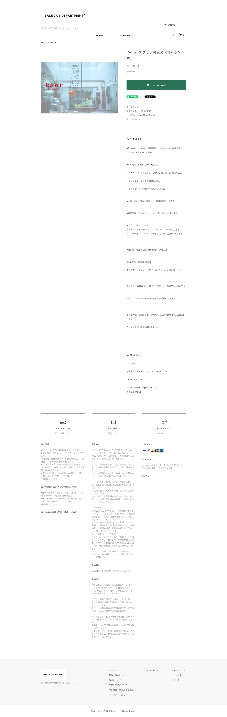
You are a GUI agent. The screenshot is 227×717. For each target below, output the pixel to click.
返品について (133, 107)
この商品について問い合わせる (141, 115)
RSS (149, 670)
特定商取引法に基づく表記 (139, 111)
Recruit (53, 43)
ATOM (156, 670)
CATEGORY (124, 35)
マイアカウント (171, 25)
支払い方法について (119, 685)
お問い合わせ (178, 680)
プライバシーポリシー (120, 695)
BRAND (99, 35)
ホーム (43, 43)
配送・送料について (119, 675)
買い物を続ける (134, 119)
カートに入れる (156, 85)
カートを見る (178, 675)
